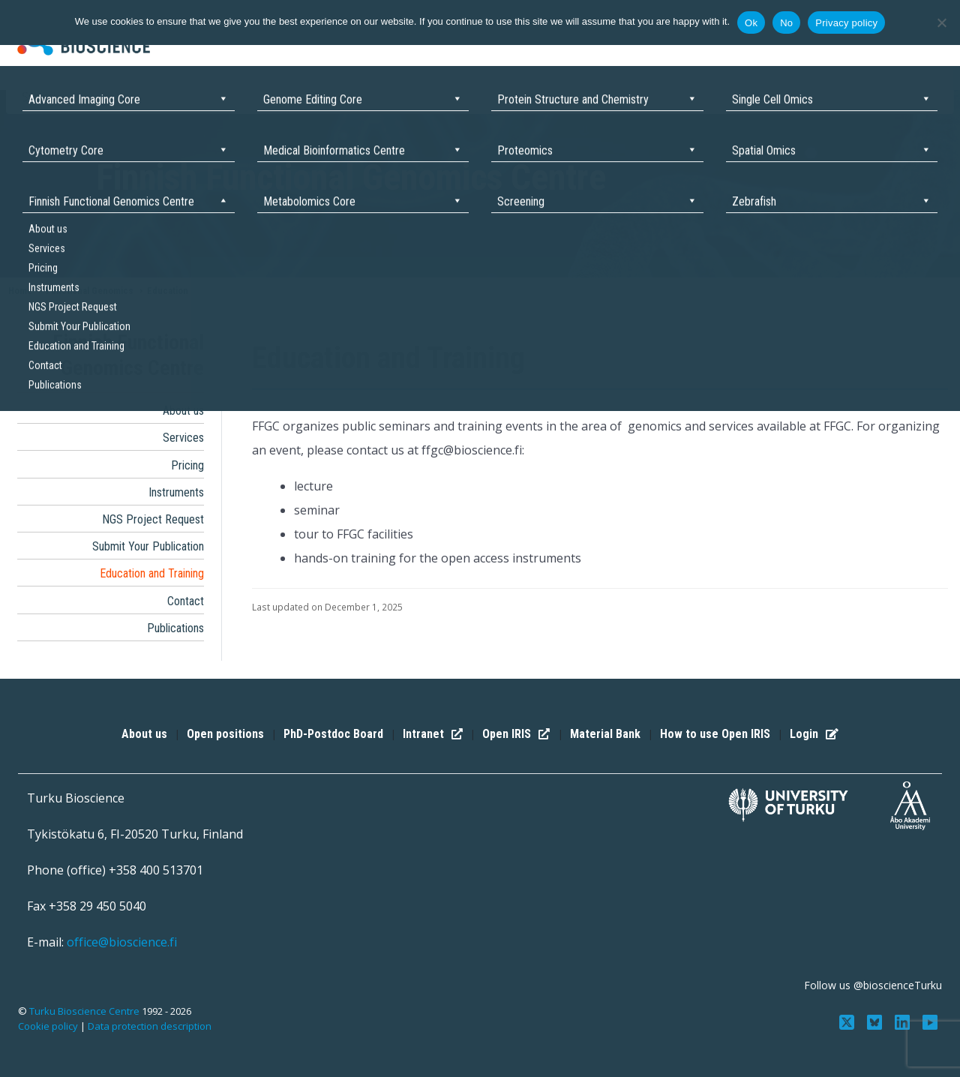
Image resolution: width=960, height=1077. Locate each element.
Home (20, 290)
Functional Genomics (90, 290)
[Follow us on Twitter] (848, 1021)
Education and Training (152, 573)
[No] (941, 22)
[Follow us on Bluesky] (876, 1021)
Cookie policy (48, 1026)
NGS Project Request (153, 519)
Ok (751, 22)
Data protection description (150, 1026)
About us (183, 411)
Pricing (187, 465)
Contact (185, 601)
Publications (175, 628)
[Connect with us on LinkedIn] (903, 1021)
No (786, 22)
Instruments (176, 492)
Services (183, 437)
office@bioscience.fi (122, 942)
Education (167, 290)
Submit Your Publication (148, 546)
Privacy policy (846, 22)
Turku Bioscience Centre (85, 1011)
